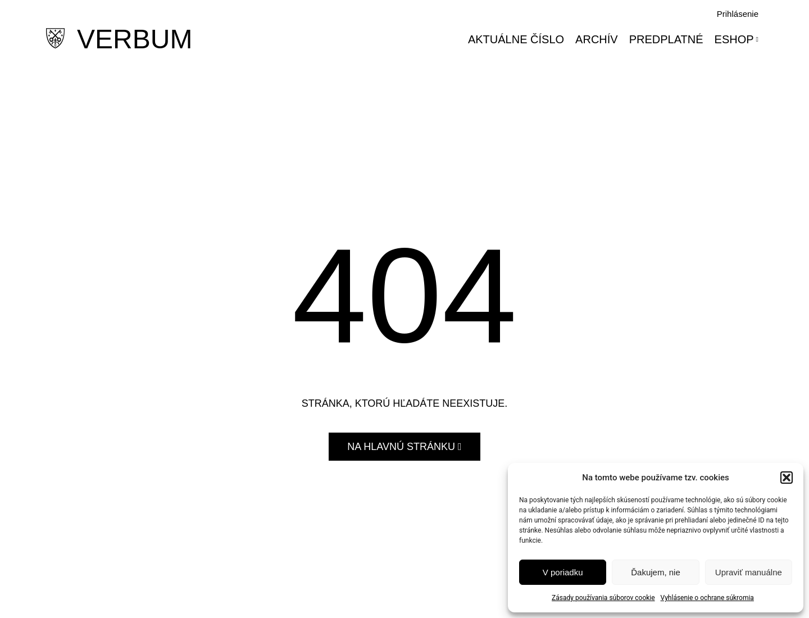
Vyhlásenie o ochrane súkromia (707, 598)
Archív (596, 39)
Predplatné (666, 39)
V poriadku (563, 572)
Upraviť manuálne (748, 572)
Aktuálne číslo (516, 39)
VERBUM (134, 39)
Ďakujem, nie (655, 572)
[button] (786, 477)
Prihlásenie (737, 14)
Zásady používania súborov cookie (603, 598)
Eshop (736, 39)
